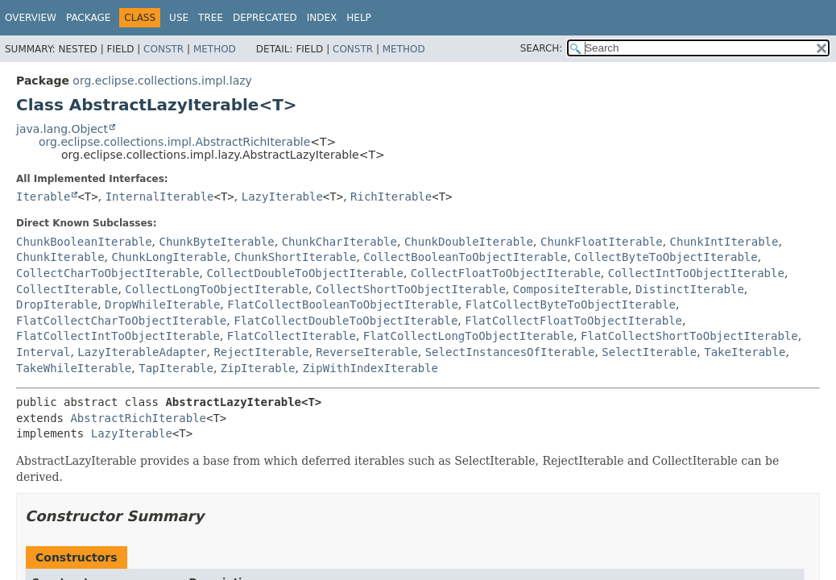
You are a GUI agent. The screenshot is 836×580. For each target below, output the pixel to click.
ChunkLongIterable (168, 257)
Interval (43, 352)
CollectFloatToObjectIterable (506, 273)
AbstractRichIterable (138, 418)
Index (322, 17)
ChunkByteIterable (216, 241)
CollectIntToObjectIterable (696, 273)
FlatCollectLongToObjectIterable (468, 335)
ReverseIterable (366, 352)
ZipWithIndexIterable (370, 368)
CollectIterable (67, 289)
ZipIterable (258, 368)
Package (88, 17)
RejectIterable (260, 352)
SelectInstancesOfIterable (510, 352)
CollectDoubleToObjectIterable (304, 273)
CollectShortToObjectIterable (411, 289)
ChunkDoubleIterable (468, 241)
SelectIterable (649, 352)
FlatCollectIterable (291, 335)
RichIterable (391, 196)
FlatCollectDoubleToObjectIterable (345, 320)
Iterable (43, 196)
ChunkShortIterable (295, 257)
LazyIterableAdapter (141, 352)
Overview (30, 17)
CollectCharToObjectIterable (108, 273)
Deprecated (265, 17)
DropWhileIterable (162, 304)
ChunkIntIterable (724, 241)
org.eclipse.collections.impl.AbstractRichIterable (174, 141)
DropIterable (56, 304)
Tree (210, 17)
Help (358, 17)
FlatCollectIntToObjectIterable (118, 335)
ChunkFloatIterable (601, 241)
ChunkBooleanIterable (84, 241)
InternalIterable (160, 196)
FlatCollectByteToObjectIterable (571, 304)
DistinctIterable (689, 289)
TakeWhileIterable (73, 368)
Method (214, 49)
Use (178, 17)
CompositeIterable (570, 289)
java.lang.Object (62, 128)
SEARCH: (541, 48)
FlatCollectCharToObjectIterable (121, 320)
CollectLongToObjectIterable (216, 289)
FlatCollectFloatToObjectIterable (573, 320)
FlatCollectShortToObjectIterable (689, 335)
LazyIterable (282, 196)
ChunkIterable (60, 257)
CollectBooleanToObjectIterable (465, 257)
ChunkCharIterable (339, 241)
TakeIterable (744, 352)
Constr (163, 49)
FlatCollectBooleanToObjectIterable (342, 304)
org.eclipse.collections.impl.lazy (162, 80)
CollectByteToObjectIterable (666, 257)
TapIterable (176, 368)
